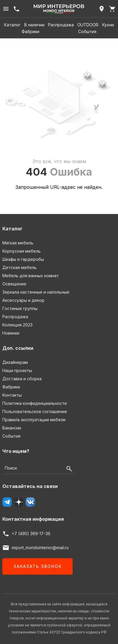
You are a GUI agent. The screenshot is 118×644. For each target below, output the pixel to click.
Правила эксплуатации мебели (34, 419)
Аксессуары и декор (23, 300)
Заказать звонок (37, 566)
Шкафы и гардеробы (23, 259)
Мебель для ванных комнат (30, 275)
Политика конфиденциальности (34, 403)
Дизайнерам (15, 362)
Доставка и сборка (22, 378)
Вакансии (11, 427)
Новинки (10, 332)
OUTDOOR (87, 24)
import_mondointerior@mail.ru (40, 547)
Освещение (14, 283)
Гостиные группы (19, 308)
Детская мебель (19, 267)
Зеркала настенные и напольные (35, 292)
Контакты (12, 395)
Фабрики (30, 31)
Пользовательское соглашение (34, 411)
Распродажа (61, 24)
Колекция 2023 (17, 324)
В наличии (34, 24)
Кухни (108, 24)
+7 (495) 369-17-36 (31, 533)
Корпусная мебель (21, 251)
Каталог (12, 24)
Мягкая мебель (17, 242)
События (87, 31)
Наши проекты (17, 370)
